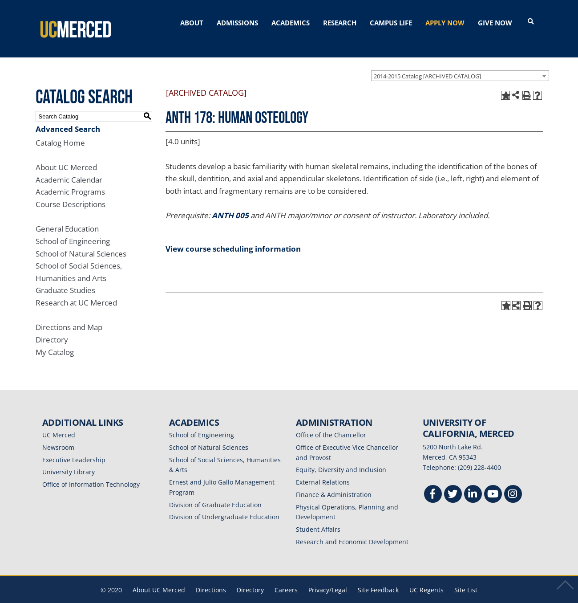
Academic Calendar (69, 167)
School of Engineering (73, 228)
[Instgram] (513, 482)
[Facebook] (433, 482)
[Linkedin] (473, 482)
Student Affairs (318, 516)
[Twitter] (453, 482)
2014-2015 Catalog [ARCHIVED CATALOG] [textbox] (427, 63)
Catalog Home (60, 130)
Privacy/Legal (327, 577)
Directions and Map (69, 314)
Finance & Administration (334, 481)
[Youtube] (493, 482)
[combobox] (460, 62)
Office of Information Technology (91, 471)
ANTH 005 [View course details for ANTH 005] (230, 202)
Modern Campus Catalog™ (395, 597)
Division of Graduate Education (215, 492)
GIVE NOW (495, 22)
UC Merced (58, 422)
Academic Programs (70, 179)
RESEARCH (339, 22)
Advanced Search (68, 116)
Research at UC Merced (76, 290)
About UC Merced (66, 154)
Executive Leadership (73, 447)
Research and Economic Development (352, 529)
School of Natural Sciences (81, 241)
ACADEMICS (290, 22)
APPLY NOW (445, 22)
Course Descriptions (70, 191)
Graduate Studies (65, 278)
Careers (286, 577)
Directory (52, 327)
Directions (211, 577)
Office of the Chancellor (331, 422)
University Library (68, 459)
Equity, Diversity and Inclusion (341, 457)
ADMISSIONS (237, 22)
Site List (465, 577)
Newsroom (58, 434)
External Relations (323, 469)
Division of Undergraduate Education (224, 504)
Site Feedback (378, 577)
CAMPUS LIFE (391, 22)
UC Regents (426, 577)
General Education (67, 216)
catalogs (161, 597)
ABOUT (191, 22)
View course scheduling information (233, 236)
